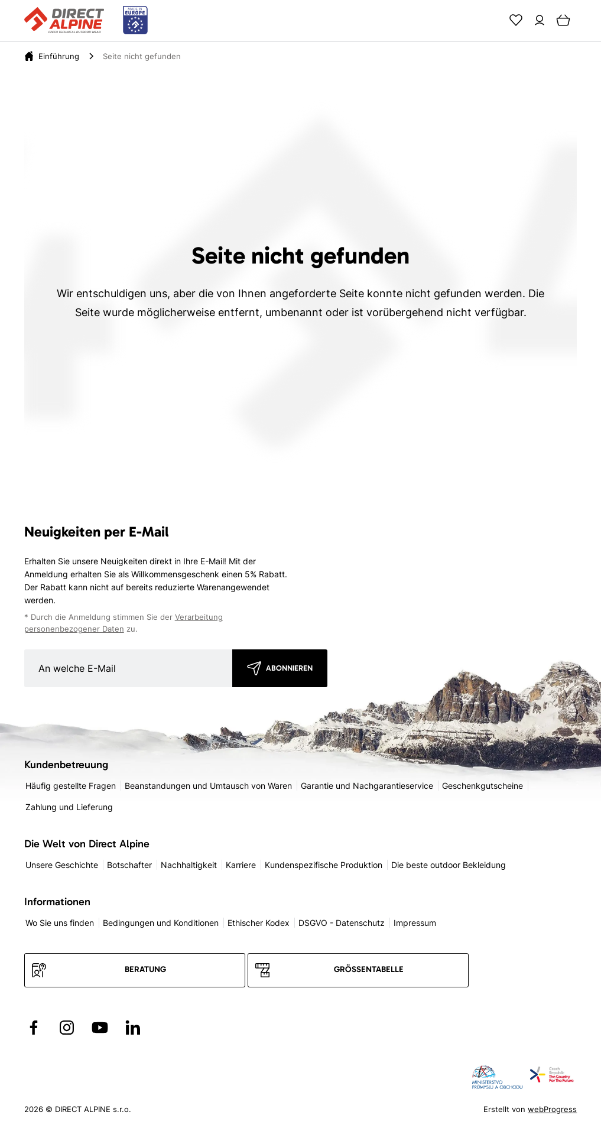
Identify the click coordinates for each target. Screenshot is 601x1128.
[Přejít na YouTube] (99, 1027)
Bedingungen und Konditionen (161, 923)
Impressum (415, 923)
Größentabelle (369, 969)
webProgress (552, 1109)
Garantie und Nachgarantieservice (367, 786)
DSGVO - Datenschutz (341, 923)
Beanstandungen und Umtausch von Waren (208, 786)
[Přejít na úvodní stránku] (86, 20)
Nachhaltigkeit (189, 865)
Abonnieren (289, 668)
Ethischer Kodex (259, 923)
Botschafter (129, 865)
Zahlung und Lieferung (69, 807)
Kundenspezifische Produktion (323, 865)
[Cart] (563, 20)
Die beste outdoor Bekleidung (448, 865)
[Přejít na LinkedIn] (133, 1027)
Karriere (241, 865)
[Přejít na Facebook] (33, 1027)
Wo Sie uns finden (59, 923)
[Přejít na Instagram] (66, 1027)
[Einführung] (58, 56)
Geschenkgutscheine (482, 786)
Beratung (145, 969)
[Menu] (587, 20)
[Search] (492, 20)
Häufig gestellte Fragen (70, 786)
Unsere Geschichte (61, 865)
